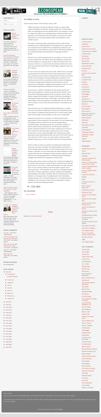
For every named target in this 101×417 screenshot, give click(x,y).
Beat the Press (86, 46)
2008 (7, 344)
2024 (7, 302)
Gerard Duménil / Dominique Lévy (86, 303)
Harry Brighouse (86, 309)
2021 (7, 310)
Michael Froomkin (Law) (89, 351)
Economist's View (87, 79)
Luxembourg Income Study (89, 215)
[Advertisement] (50, 205)
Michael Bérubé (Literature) (89, 349)
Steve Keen (85, 378)
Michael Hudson (86, 354)
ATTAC (84, 151)
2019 (7, 315)
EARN (84, 179)
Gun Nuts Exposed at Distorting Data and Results (11, 56)
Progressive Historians (88, 371)
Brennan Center (86, 153)
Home (50, 212)
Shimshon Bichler (87, 375)
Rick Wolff (85, 373)
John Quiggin (85, 94)
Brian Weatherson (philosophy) (87, 274)
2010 (7, 339)
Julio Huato (85, 96)
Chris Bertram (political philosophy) (88, 283)
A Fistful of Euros (87, 41)
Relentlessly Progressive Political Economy (88, 114)
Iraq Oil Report (86, 91)
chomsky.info (85, 280)
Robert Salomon (86, 117)
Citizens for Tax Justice (88, 174)
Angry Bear (85, 44)
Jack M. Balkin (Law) (88, 320)
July (8, 285)
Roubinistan (85, 120)
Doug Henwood (86, 68)
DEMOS (84, 177)
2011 (7, 336)
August (9, 282)
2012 (7, 334)
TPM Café (85, 122)
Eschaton (84, 82)
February (10, 296)
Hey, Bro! (6, 250)
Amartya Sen (85, 254)
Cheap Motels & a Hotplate (89, 51)
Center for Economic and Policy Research (89, 159)
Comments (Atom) (36, 216)
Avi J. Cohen (85, 264)
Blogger (60, 409)
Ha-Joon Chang (86, 307)
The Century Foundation (88, 228)
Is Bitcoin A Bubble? (9, 89)
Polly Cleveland (86, 366)
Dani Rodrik (85, 56)
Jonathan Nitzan (86, 332)
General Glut (85, 87)
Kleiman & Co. (86, 99)
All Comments (9, 24)
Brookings (84, 156)
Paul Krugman (86, 108)
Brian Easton (85, 271)
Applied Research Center (89, 148)
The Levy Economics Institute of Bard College (88, 233)
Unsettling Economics (88, 132)
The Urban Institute (87, 237)
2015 (7, 326)
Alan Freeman (86, 249)
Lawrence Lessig (86, 341)
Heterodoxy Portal (87, 192)
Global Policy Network (88, 190)
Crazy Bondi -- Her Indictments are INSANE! (15, 132)
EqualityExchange (87, 291)
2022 (7, 307)
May (8, 290)
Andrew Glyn (85, 259)
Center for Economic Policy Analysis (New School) (89, 163)
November (10, 274)
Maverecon (85, 104)
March (9, 293)
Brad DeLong (85, 269)
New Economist (86, 106)
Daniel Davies (86, 58)
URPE (83, 239)
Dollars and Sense (87, 66)
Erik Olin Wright (86, 296)
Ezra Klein (85, 84)
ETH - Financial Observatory (86, 186)
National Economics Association (87, 218)
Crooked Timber (86, 53)
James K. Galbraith (87, 325)
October (9, 280)
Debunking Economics (88, 63)
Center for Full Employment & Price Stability (89, 167)
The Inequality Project (88, 230)
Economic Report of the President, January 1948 (42, 23)
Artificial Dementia (14, 71)
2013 (7, 331)
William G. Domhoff (87, 387)
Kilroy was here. (8, 254)
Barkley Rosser (86, 266)
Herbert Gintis (86, 314)
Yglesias (84, 138)
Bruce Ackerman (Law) (88, 277)
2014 (7, 328)
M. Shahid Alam (86, 344)
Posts (7, 21)
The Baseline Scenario (88, 125)
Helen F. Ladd (86, 311)
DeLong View (85, 61)
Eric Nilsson (85, 294)
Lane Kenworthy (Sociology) (86, 338)
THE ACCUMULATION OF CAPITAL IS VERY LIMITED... (10, 189)
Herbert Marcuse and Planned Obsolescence (15, 37)
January (9, 298)
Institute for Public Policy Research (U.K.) (89, 203)
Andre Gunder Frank (87, 256)
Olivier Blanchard (87, 358)
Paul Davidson (86, 361)
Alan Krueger (85, 252)
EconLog (84, 70)
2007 (7, 347)
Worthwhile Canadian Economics (88, 135)
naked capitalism (86, 141)
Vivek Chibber (86, 385)
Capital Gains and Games (89, 49)
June (8, 288)
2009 (7, 342)
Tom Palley (85, 127)
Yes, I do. (6, 233)
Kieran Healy (85, 335)
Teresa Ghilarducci (87, 383)
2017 (7, 320)
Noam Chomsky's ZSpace (89, 356)
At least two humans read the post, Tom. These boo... (11, 237)
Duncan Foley (85, 289)
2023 (7, 304)
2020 (7, 312)
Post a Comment (30, 194)
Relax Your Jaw (86, 111)
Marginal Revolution (87, 101)
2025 (7, 272)
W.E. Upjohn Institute (88, 242)
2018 (7, 318)
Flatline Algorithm (14, 149)
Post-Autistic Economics (88, 225)
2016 (7, 323)
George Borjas (86, 89)
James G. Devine (86, 323)
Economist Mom (86, 77)
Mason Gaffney (86, 346)
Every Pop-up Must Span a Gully (15, 169)
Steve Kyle (85, 380)
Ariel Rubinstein (86, 261)
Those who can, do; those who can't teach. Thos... (10, 245)
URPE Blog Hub (86, 130)
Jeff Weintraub (86, 328)
